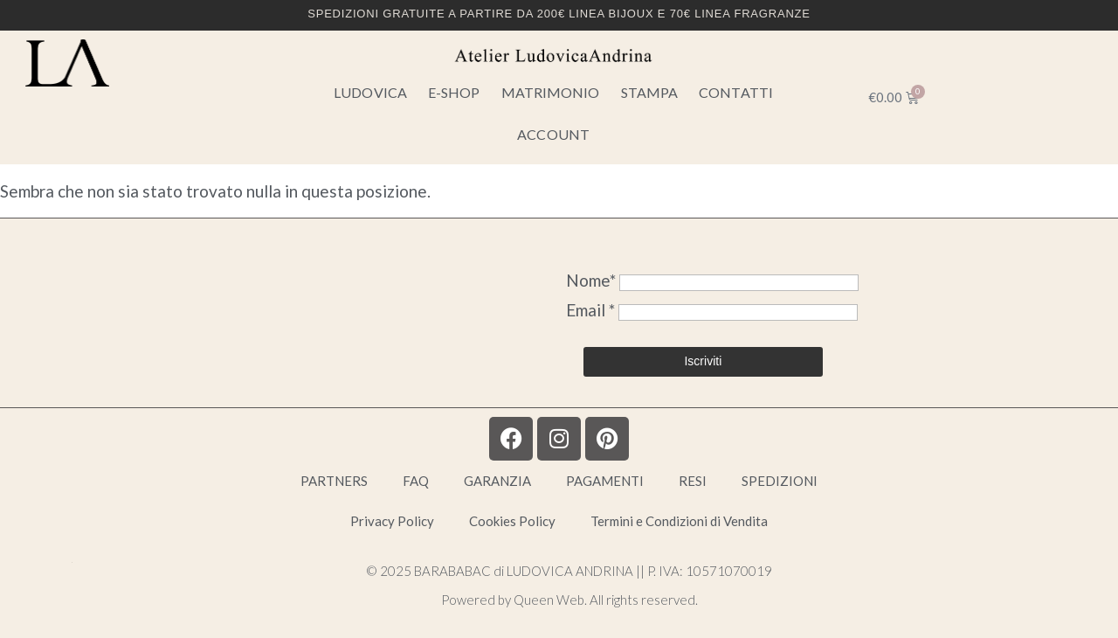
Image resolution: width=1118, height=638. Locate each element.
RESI (693, 481)
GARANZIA (497, 481)
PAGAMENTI (605, 481)
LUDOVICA (370, 92)
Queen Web (549, 599)
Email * (592, 310)
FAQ (416, 481)
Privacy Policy (392, 521)
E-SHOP (454, 92)
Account (553, 134)
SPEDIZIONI (780, 481)
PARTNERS (334, 481)
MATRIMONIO (550, 92)
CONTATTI (736, 92)
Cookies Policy (512, 521)
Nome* (591, 280)
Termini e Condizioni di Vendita (679, 521)
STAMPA (650, 92)
